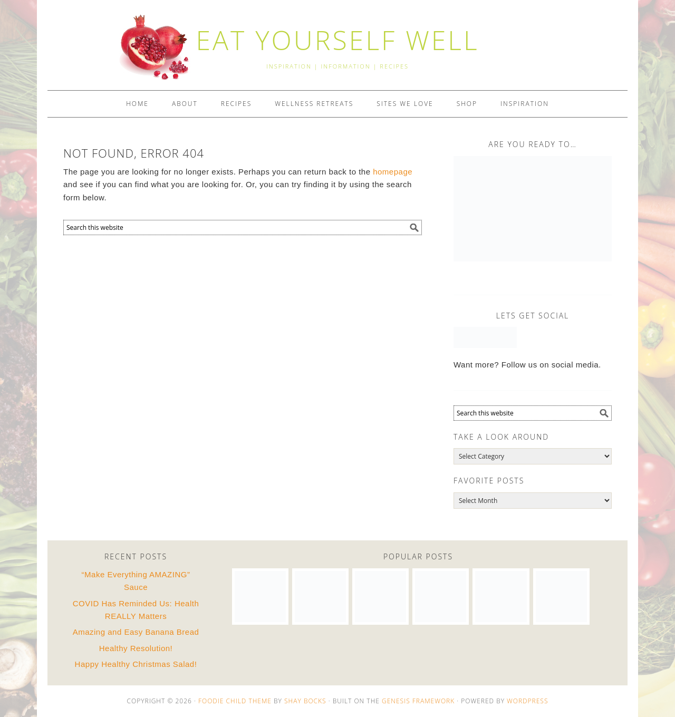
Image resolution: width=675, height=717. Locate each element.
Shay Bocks (305, 700)
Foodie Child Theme (235, 700)
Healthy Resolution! (136, 648)
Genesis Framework (418, 700)
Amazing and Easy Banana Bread (136, 631)
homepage (392, 171)
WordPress (527, 700)
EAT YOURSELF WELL (337, 40)
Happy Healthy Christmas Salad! (136, 664)
